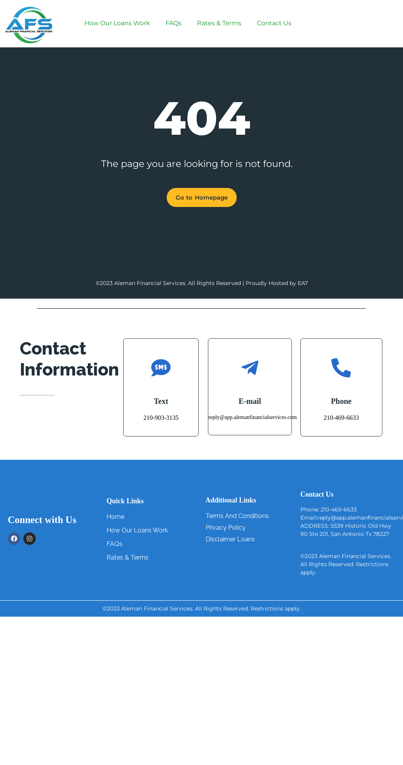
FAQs (173, 23)
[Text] (161, 367)
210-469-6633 (341, 417)
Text (161, 401)
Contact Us (274, 23)
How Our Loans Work (117, 23)
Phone (341, 401)
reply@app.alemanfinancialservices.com (252, 417)
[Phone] (341, 367)
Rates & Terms (219, 23)
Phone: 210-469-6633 (328, 509)
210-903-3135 (161, 417)
